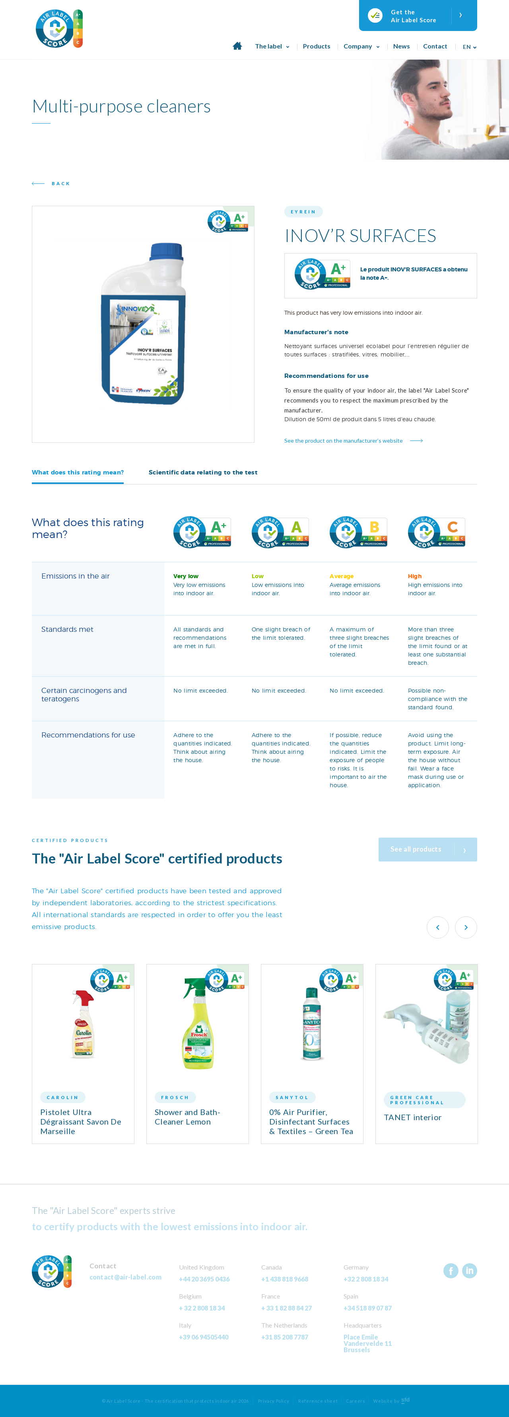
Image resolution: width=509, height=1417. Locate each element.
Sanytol (292, 1097)
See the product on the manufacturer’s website (343, 440)
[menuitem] (467, 44)
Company (358, 46)
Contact (435, 46)
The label (268, 46)
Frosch (175, 1097)
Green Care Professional (417, 1100)
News (401, 46)
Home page (237, 50)
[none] (467, 44)
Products (316, 46)
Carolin (63, 1097)
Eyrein (304, 211)
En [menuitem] (467, 46)
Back (61, 183)
